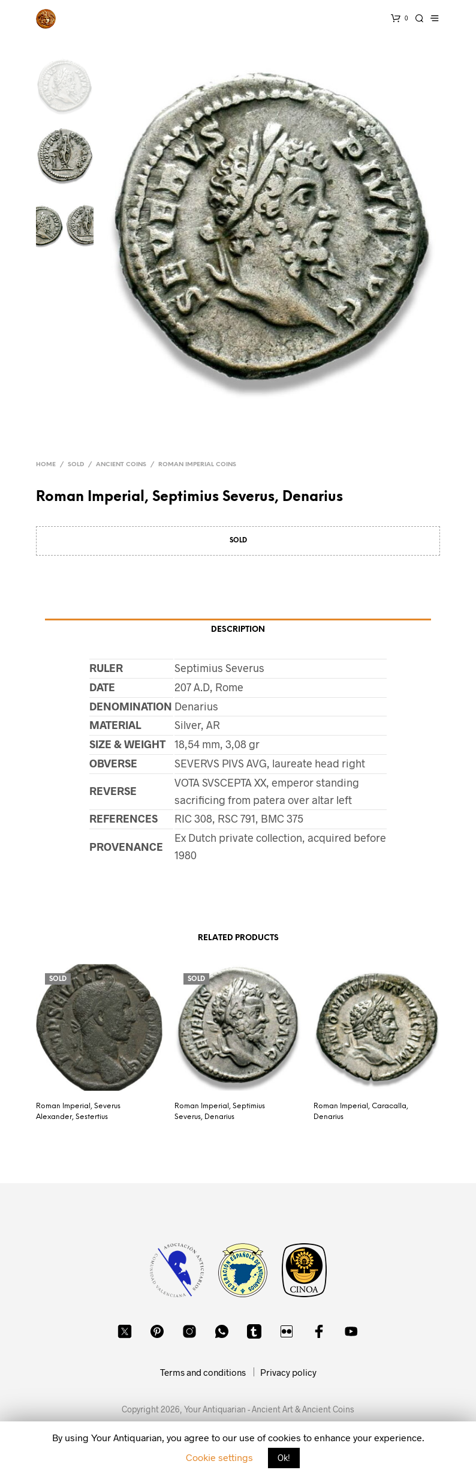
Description (238, 630)
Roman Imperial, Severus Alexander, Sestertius (78, 1111)
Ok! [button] (284, 1458)
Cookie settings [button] (219, 1457)
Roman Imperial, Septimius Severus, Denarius (219, 1111)
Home (46, 464)
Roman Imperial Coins (197, 464)
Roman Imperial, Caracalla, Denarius (361, 1111)
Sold (76, 464)
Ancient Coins (121, 464)
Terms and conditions (203, 1372)
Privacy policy (288, 1372)
